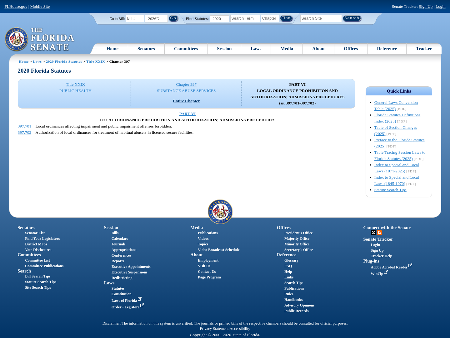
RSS (379, 232)
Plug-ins (371, 260)
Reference (387, 48)
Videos (203, 238)
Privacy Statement (214, 328)
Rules (288, 294)
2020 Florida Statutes (64, 61)
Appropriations (124, 250)
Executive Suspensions (130, 272)
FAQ (288, 266)
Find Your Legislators (42, 238)
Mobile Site (40, 6)
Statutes (118, 288)
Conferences (121, 255)
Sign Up (425, 6)
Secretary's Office (298, 250)
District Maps (36, 244)
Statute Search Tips (390, 189)
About (318, 48)
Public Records (296, 311)
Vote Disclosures (38, 250)
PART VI (187, 113)
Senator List (35, 233)
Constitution (122, 294)
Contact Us (207, 271)
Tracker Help (381, 256)
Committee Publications (44, 266)
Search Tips (293, 283)
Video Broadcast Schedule (218, 250)
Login (441, 6)
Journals (119, 244)
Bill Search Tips (37, 276)
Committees (186, 48)
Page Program (209, 277)
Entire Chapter (186, 101)
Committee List (37, 260)
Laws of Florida (127, 300)
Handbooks (293, 299)
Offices (351, 48)
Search (24, 270)
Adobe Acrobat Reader (392, 267)
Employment (208, 260)
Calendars (120, 238)
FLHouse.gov (15, 6)
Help (288, 271)
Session (224, 48)
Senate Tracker (378, 239)
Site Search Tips (38, 287)
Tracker (424, 48)
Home (112, 48)
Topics (203, 244)
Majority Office (296, 238)
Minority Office (296, 244)
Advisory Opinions (299, 305)
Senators (146, 48)
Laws (256, 48)
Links (288, 277)
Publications (208, 233)
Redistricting (122, 278)
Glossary (291, 260)
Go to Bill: (117, 19)
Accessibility (240, 328)
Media (286, 48)
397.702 (24, 132)
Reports (118, 261)
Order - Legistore (129, 307)
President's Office (298, 233)
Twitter (373, 232)
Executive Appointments (131, 266)
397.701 (24, 126)
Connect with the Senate (387, 227)
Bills (115, 233)
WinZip (380, 274)
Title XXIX (95, 61)
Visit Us (204, 266)
